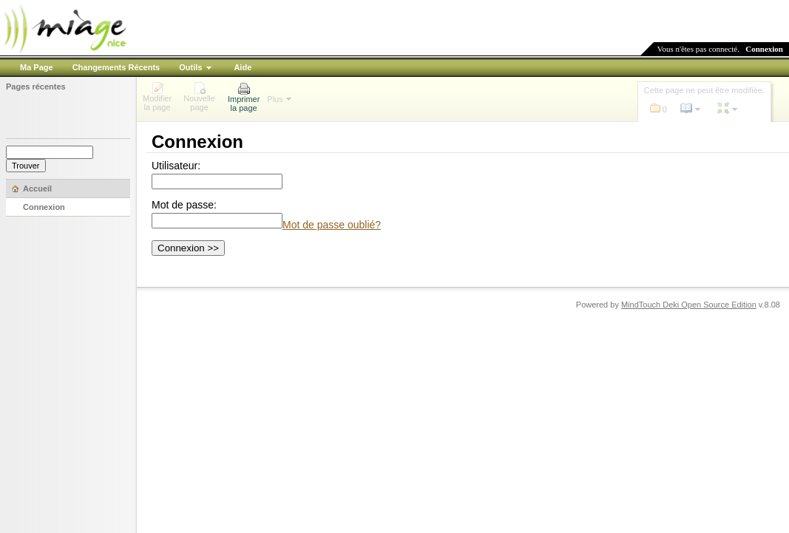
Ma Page (36, 67)
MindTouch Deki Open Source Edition (688, 304)
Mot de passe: (184, 205)
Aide (242, 67)
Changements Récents (116, 67)
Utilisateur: (176, 166)
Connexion (764, 48)
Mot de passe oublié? (331, 225)
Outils (190, 67)
